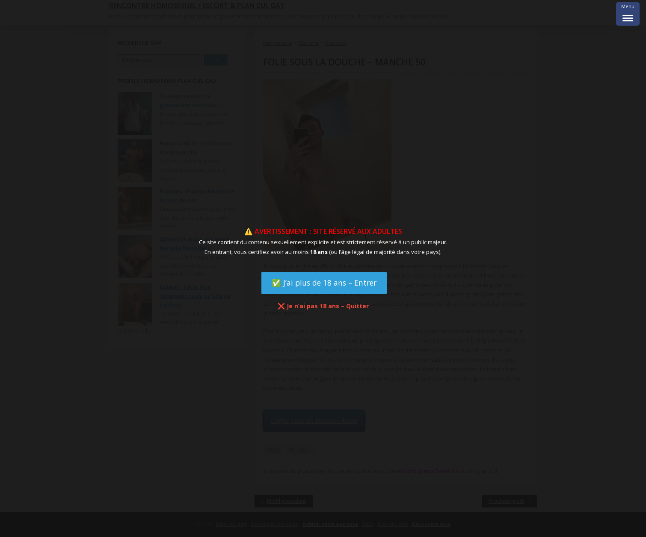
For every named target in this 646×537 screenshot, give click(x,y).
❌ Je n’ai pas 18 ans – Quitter (323, 306)
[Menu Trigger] (628, 14)
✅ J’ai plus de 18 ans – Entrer (324, 282)
